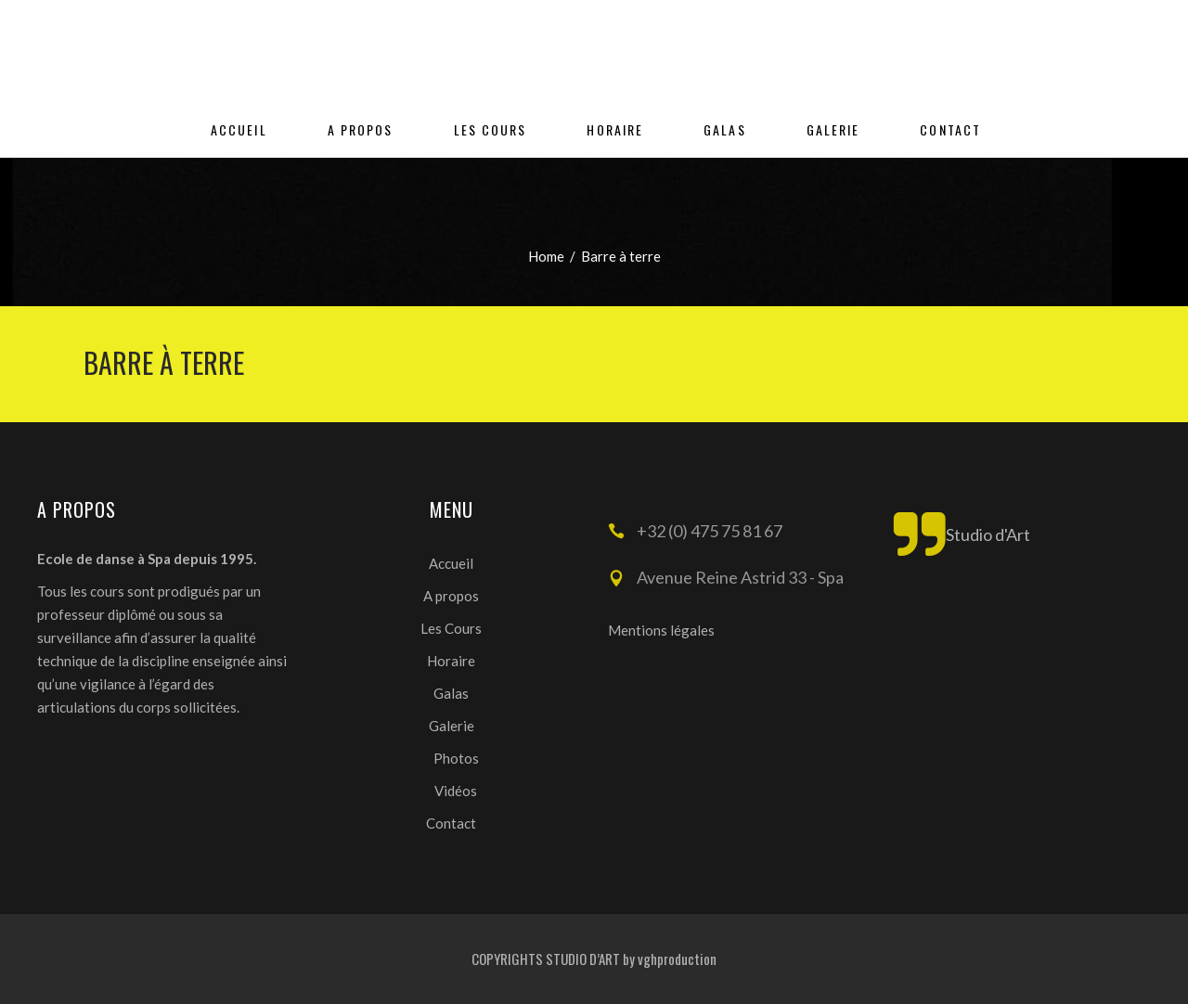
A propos (451, 595)
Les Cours (451, 628)
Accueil (451, 563)
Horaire (451, 660)
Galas (451, 693)
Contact (451, 823)
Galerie (451, 725)
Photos (456, 758)
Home (546, 256)
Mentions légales (661, 630)
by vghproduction (670, 958)
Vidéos (455, 790)
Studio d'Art (988, 534)
